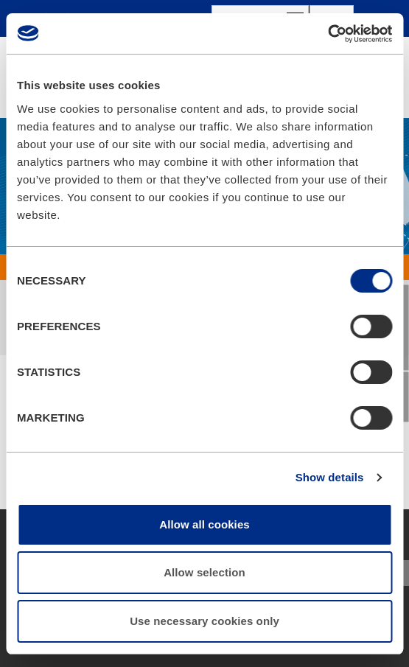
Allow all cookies (204, 524)
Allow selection (204, 572)
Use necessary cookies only (204, 621)
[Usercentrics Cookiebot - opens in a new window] (327, 33)
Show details (330, 477)
